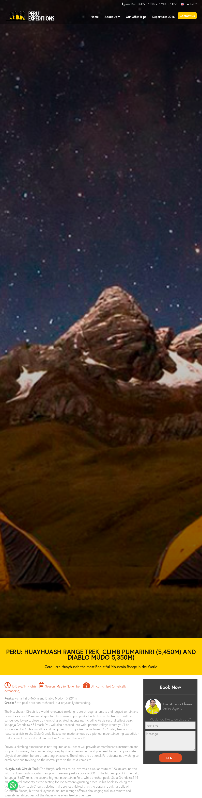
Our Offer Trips (136, 17)
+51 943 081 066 (166, 4)
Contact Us (187, 16)
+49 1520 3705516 (137, 4)
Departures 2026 (163, 17)
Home (95, 17)
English (188, 4)
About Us (111, 17)
